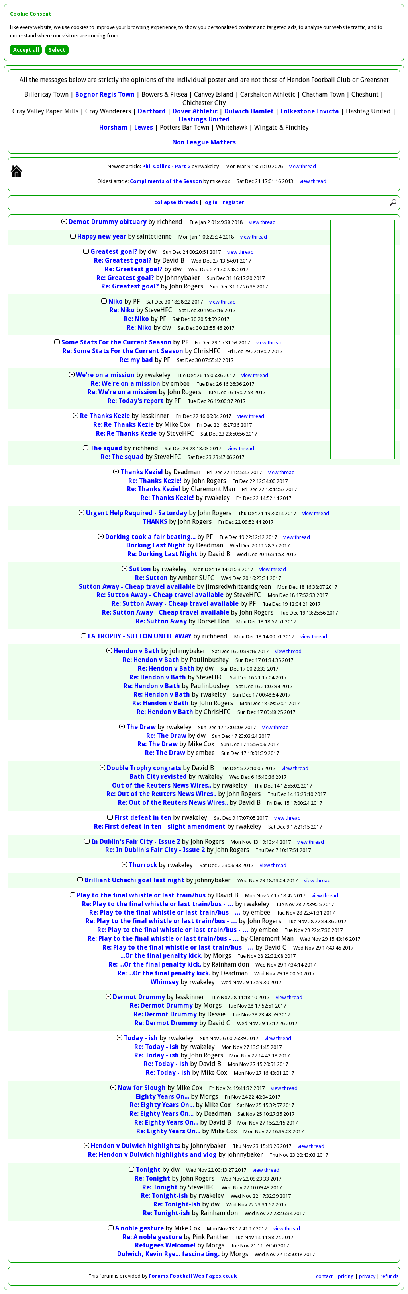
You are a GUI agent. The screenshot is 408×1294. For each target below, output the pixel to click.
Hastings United (204, 119)
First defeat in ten (142, 817)
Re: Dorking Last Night (163, 554)
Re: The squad (122, 457)
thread (262, 222)
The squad (106, 448)
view (302, 166)
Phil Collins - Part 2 (167, 166)
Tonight (148, 1169)
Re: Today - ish (156, 1047)
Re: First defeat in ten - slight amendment (160, 826)
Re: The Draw (166, 735)
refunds (389, 1276)
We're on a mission (105, 375)
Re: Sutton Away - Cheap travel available (160, 595)
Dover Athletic (195, 111)
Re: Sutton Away (162, 621)
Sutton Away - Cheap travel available (137, 586)
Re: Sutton (151, 578)
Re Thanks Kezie (105, 416)
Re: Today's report (136, 401)
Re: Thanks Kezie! (155, 481)
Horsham (113, 127)
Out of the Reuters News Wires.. (161, 785)
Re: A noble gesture (152, 1237)
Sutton (140, 569)
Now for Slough (142, 1088)
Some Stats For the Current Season (116, 342)
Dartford (152, 111)
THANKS (155, 521)
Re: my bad (136, 360)
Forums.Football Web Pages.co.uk (193, 1276)
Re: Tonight (152, 1178)
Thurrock (143, 865)
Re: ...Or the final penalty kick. (154, 964)
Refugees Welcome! (165, 1245)
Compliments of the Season (166, 181)
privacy (367, 1276)
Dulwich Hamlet (249, 111)
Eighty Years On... (162, 1096)
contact (324, 1276)
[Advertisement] (362, 339)
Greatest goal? (113, 251)
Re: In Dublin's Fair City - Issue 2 (155, 850)
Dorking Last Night (156, 545)
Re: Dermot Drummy (161, 1005)
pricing (346, 1276)
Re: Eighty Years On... (162, 1105)
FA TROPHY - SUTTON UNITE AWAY (140, 636)
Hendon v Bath (136, 651)
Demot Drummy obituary (108, 222)
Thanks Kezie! (141, 472)
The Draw (141, 727)
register (233, 202)
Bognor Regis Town (105, 94)
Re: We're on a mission (125, 383)
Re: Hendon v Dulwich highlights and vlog (152, 1154)
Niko (115, 301)
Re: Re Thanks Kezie (123, 424)
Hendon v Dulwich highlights (135, 1146)
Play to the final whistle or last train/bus (141, 895)
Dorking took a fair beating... (150, 537)
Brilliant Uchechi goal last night (134, 880)
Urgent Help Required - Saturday (136, 513)
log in (210, 202)
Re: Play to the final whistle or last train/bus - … (157, 904)
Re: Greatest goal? (123, 260)
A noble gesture (139, 1228)
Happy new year (101, 236)
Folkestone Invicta (309, 111)
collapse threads (176, 202)
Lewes (143, 127)
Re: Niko (122, 310)
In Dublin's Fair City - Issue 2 (135, 841)
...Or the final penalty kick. (161, 955)
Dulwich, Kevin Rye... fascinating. (168, 1254)
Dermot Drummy (139, 997)
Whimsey (165, 982)
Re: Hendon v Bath (151, 660)
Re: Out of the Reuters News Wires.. (161, 794)
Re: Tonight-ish (164, 1195)
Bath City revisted (158, 776)
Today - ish (141, 1038)
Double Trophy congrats (144, 768)
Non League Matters (204, 142)
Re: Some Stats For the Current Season (123, 351)
